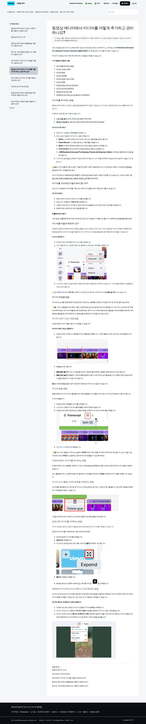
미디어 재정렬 (61, 75)
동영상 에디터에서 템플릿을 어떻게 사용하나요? (23, 44)
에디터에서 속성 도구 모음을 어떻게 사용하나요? (23, 61)
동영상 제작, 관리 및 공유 (25, 12)
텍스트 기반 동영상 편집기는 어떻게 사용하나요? (23, 53)
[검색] (123, 12)
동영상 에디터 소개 (18, 37)
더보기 (11, 107)
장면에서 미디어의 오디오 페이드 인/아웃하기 (73, 95)
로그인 (134, 3)
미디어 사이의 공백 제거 (65, 88)
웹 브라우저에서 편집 (67, 12)
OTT (97, 3)
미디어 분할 (60, 82)
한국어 (132, 720)
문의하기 (106, 3)
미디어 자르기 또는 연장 (65, 78)
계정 (79, 50)
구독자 (108, 152)
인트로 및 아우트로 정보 (20, 86)
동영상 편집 (54, 12)
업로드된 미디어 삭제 (64, 91)
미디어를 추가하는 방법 (65, 66)
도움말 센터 (21, 3)
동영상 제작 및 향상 (42, 12)
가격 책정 (115, 3)
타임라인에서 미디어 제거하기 (67, 85)
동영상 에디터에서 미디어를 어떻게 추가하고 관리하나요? (23, 70)
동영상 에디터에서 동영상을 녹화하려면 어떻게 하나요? (23, 94)
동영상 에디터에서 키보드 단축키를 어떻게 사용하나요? (23, 29)
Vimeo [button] (88, 3)
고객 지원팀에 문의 (66, 40)
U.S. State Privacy (59, 720)
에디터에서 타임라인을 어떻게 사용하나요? (23, 102)
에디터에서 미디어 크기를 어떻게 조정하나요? (23, 79)
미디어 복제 (60, 72)
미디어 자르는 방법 (63, 69)
